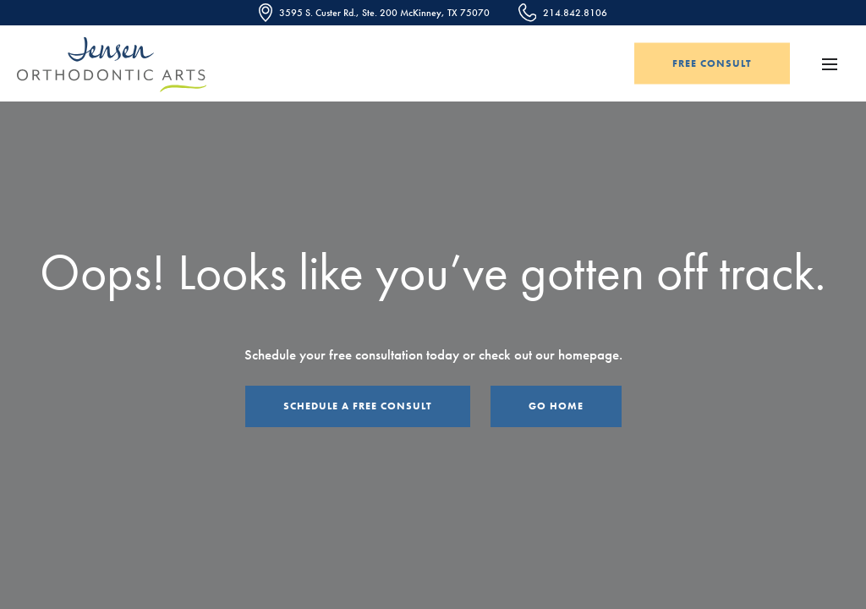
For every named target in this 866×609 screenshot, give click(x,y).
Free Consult (712, 63)
